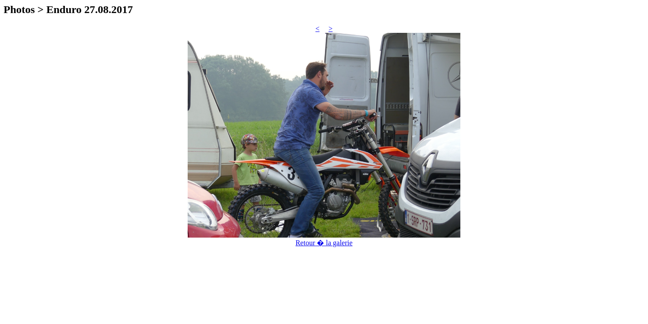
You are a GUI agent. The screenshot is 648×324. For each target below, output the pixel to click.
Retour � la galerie (324, 243)
